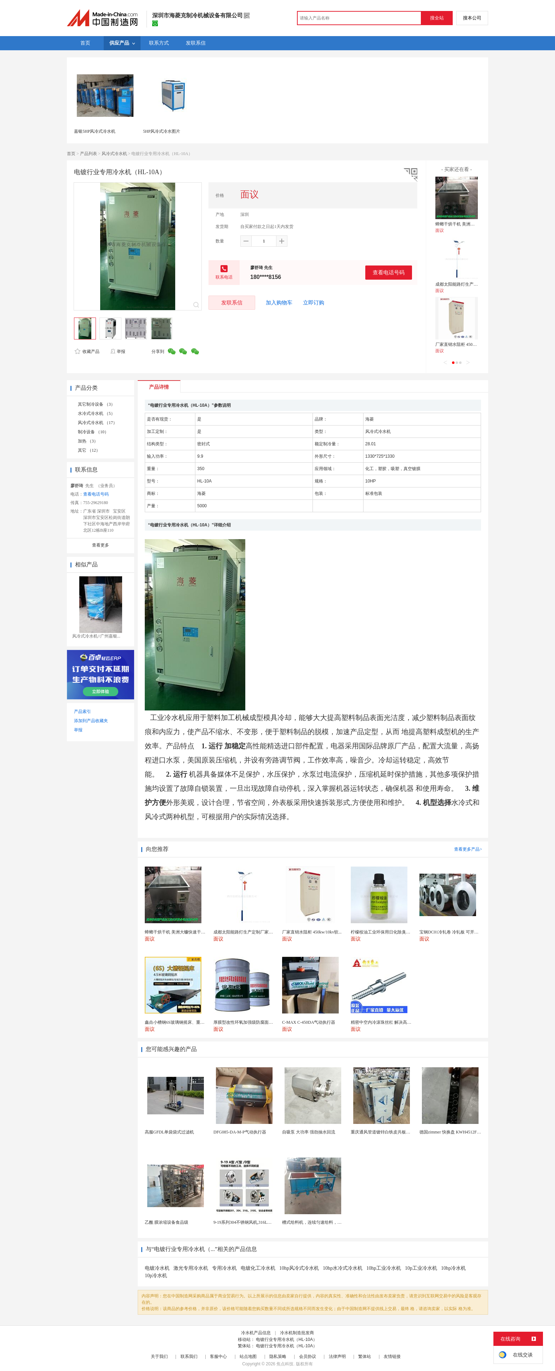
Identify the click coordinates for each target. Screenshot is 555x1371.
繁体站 (364, 1356)
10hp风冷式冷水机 (299, 1268)
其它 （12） (89, 450)
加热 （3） (88, 441)
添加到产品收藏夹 (91, 720)
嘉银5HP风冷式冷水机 (94, 131)
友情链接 (392, 1356)
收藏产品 (87, 351)
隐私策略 (277, 1356)
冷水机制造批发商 (297, 1332)
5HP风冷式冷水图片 (161, 131)
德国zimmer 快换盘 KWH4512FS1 (450, 1132)
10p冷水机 (156, 1275)
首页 (71, 153)
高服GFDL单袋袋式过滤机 (169, 1132)
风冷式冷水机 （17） (97, 422)
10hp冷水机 (453, 1268)
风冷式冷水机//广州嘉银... (96, 636)
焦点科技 (284, 1363)
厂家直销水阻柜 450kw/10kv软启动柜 (469, 344)
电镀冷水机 (157, 1268)
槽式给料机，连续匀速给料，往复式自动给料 (324, 1222)
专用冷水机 (224, 1268)
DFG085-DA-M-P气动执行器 (239, 1132)
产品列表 (88, 153)
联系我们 (189, 1356)
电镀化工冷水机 (258, 1268)
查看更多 (100, 545)
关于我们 (159, 1356)
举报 (117, 351)
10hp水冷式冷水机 (342, 1268)
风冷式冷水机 (114, 153)
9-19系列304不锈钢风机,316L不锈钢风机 (250, 1222)
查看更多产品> (468, 849)
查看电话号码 (389, 272)
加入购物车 (279, 302)
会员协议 (307, 1356)
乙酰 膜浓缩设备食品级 (166, 1222)
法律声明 (337, 1356)
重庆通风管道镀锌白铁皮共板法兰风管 (387, 1132)
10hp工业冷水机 (383, 1268)
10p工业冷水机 (421, 1268)
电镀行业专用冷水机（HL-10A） (286, 1339)
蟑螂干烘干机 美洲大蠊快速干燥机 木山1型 (475, 224)
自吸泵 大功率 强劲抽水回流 (308, 1132)
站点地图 (248, 1356)
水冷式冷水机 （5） (96, 413)
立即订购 (313, 302)
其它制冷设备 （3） (96, 404)
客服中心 (218, 1356)
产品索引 (82, 711)
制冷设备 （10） (93, 431)
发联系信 (231, 302)
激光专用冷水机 (190, 1268)
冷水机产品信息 (256, 1332)
